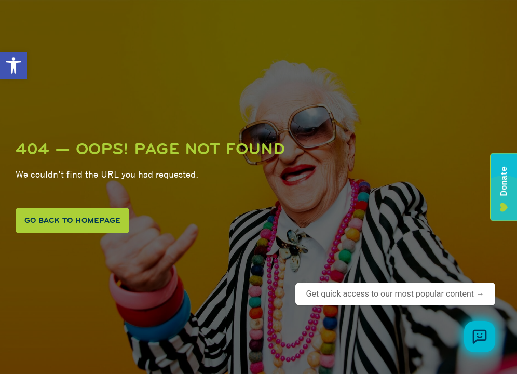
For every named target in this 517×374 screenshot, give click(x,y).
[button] (13, 65)
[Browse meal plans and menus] (479, 336)
